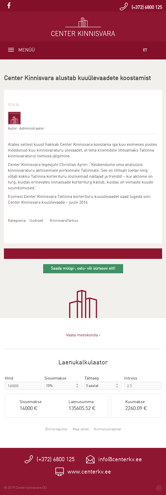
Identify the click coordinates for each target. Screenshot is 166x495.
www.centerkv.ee (89, 472)
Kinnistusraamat (107, 429)
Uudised (36, 221)
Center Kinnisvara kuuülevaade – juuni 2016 (48, 203)
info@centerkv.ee (120, 460)
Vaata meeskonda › (83, 335)
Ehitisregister (56, 429)
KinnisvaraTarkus (64, 221)
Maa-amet (81, 429)
